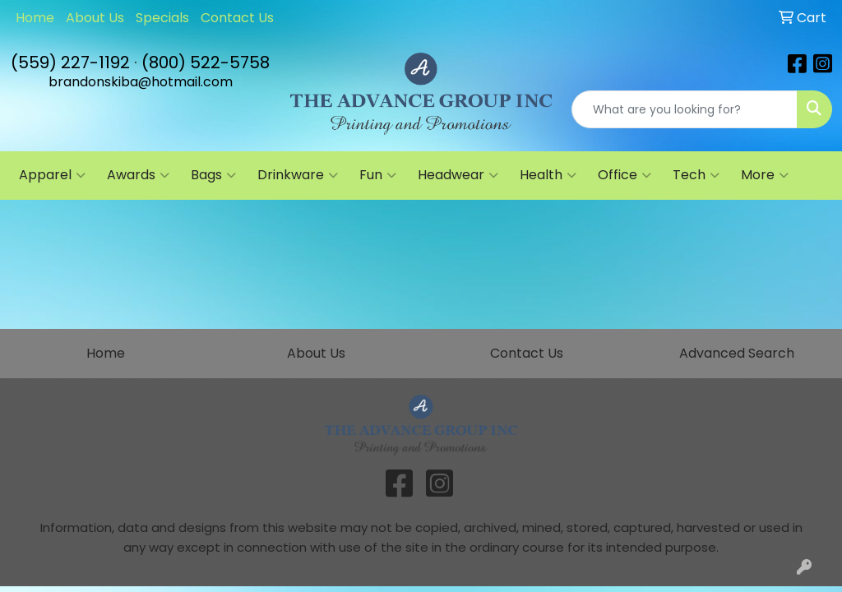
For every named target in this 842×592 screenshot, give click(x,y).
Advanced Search (736, 353)
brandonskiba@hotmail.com (141, 81)
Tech (696, 175)
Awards (138, 175)
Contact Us (237, 17)
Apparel (52, 175)
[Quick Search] (684, 109)
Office (624, 175)
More (765, 175)
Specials (162, 17)
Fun (377, 175)
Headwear (458, 175)
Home (35, 17)
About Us (95, 17)
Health (548, 175)
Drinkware (297, 175)
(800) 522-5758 (205, 62)
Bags (213, 175)
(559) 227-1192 (70, 62)
